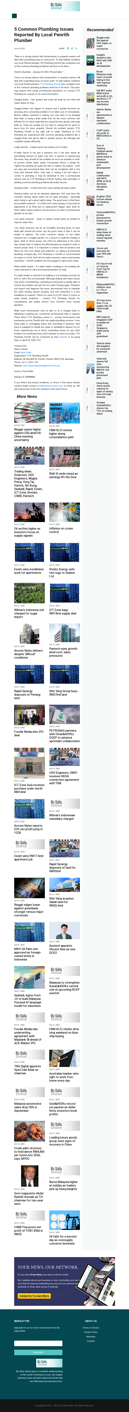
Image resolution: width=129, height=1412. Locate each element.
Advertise (90, 1336)
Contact (91, 1341)
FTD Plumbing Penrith (50, 84)
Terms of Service (91, 1327)
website (63, 337)
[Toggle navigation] (14, 16)
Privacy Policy (91, 1332)
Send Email (25, 352)
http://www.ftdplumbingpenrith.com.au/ (41, 365)
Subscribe (38, 1352)
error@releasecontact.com (50, 385)
